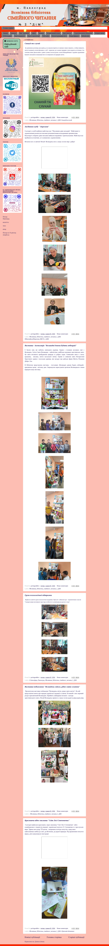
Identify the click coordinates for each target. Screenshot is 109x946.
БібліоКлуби (85, 36)
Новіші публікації (32, 937)
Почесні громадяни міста (59, 36)
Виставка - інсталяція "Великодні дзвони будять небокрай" (51, 345)
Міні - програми (24, 33)
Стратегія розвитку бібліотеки (83, 33)
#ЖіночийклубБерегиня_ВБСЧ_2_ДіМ (37, 339)
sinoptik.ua (6, 235)
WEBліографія (7, 36)
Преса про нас (67, 33)
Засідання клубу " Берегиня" (37, 127)
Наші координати (20, 36)
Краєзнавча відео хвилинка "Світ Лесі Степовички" (47, 820)
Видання (41, 33)
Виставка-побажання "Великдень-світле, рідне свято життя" (52, 687)
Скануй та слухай (32, 43)
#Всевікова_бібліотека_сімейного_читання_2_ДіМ (45, 120)
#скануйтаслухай (66, 120)
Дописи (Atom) (39, 941)
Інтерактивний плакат (53, 33)
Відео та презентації (33, 36)
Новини (5, 33)
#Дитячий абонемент (67, 931)
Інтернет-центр (99, 33)
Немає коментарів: (63, 117)
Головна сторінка (8, 28)
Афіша (34, 33)
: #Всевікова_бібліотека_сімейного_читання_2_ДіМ (45, 814)
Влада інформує (74, 36)
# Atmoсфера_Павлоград (36, 680)
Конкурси (13, 33)
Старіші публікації (76, 937)
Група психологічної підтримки (38, 595)
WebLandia (45, 36)
